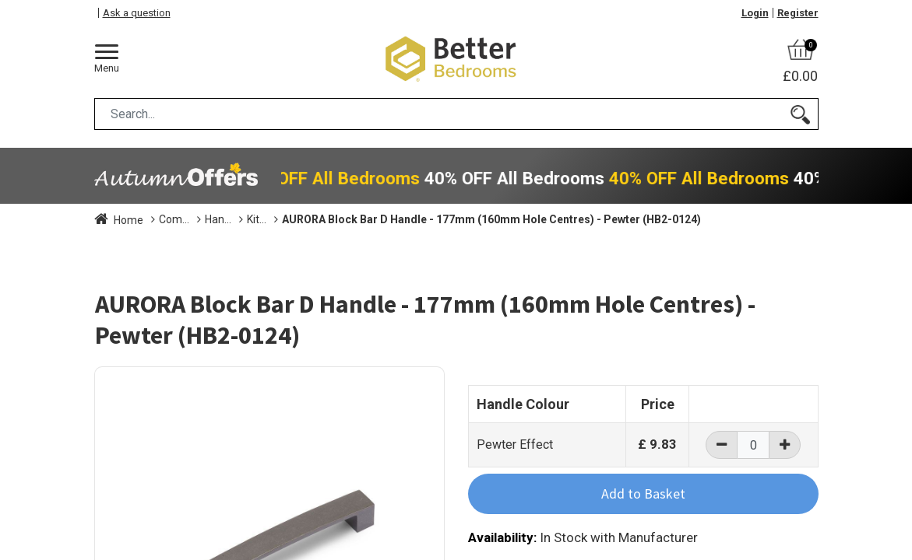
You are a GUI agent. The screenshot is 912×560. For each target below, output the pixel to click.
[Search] (800, 114)
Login (755, 13)
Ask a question (137, 13)
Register (798, 13)
